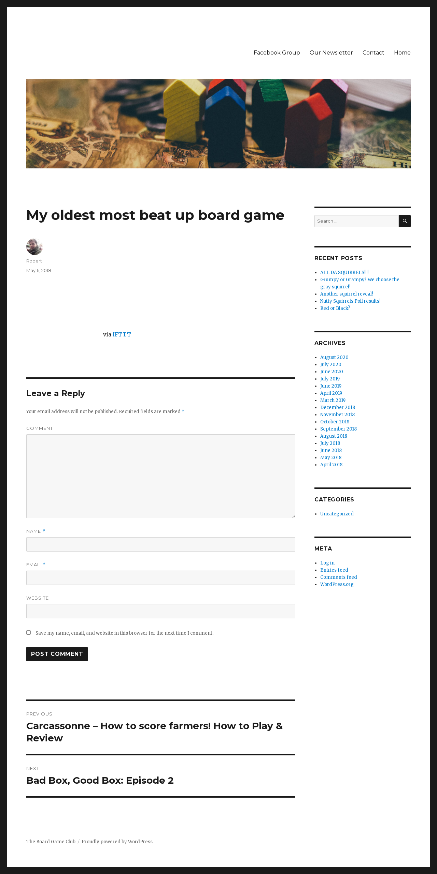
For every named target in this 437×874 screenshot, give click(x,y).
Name (35, 531)
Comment (39, 428)
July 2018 (330, 443)
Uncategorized (337, 514)
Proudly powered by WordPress (117, 842)
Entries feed (334, 570)
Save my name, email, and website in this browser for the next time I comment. (124, 633)
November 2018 (337, 415)
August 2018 (333, 436)
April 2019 (331, 393)
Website (37, 598)
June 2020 (331, 372)
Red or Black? (335, 308)
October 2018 (334, 422)
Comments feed (338, 577)
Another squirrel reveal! (346, 294)
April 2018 (331, 465)
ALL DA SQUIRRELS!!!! (344, 272)
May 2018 (330, 458)
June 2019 (330, 386)
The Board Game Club (50, 842)
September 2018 (338, 429)
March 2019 (333, 400)
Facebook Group (277, 52)
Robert (34, 260)
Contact (373, 52)
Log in (327, 563)
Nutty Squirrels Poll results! (350, 301)
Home (402, 52)
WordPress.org (337, 584)
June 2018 (331, 450)
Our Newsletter (331, 52)
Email (36, 565)
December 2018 (337, 407)
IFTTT (122, 334)
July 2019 (330, 379)
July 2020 (330, 364)
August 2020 (334, 357)
